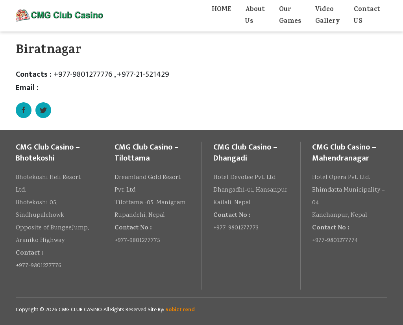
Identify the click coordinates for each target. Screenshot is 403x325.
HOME (221, 9)
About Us (255, 15)
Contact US (367, 15)
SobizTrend (180, 309)
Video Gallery (327, 15)
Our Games (290, 15)
